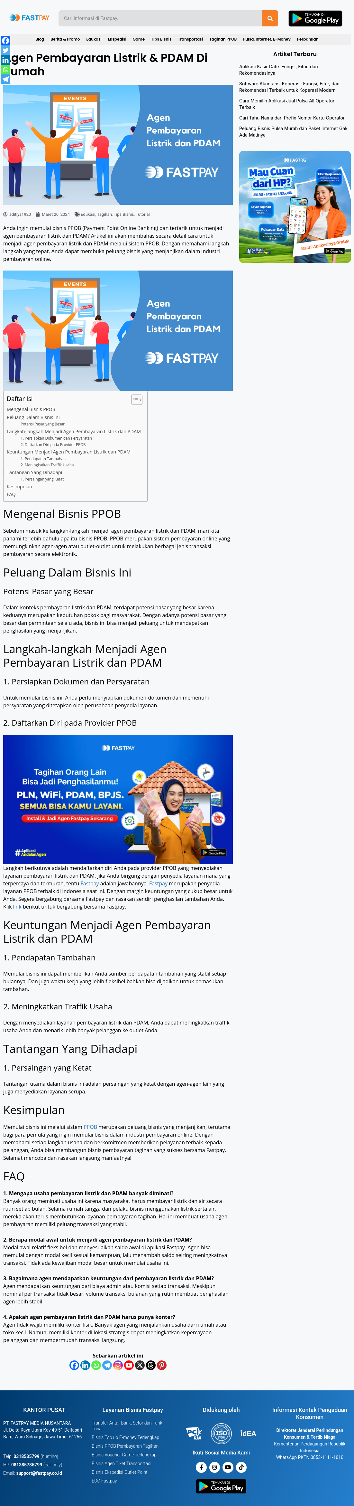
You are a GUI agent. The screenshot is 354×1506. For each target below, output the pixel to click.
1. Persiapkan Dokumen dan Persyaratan (56, 438)
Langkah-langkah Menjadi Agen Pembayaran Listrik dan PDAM (74, 431)
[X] (140, 1365)
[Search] (270, 18)
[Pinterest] (162, 1365)
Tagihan (104, 214)
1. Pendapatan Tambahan (43, 458)
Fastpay (89, 883)
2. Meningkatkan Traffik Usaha (47, 464)
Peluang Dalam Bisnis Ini (33, 417)
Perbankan (308, 39)
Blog (39, 39)
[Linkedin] (85, 1365)
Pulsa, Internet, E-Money (267, 39)
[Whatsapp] (96, 1365)
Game (139, 39)
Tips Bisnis (161, 39)
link (18, 906)
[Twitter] (5, 50)
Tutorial (143, 214)
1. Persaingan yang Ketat (42, 479)
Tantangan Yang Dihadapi (34, 472)
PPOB (91, 1126)
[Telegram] (107, 1365)
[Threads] (151, 1365)
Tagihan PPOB (223, 39)
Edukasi (93, 39)
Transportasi (190, 39)
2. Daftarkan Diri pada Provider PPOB (53, 444)
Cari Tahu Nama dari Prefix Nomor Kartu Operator (292, 117)
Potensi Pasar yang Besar (43, 424)
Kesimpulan (19, 486)
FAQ (11, 494)
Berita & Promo (65, 39)
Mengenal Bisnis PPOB (31, 409)
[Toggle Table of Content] (133, 399)
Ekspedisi (117, 39)
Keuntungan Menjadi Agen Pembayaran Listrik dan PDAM (69, 452)
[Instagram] (118, 1365)
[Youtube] (129, 1365)
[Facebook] (74, 1365)
